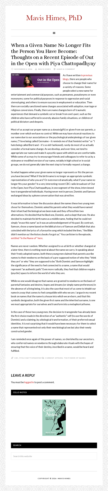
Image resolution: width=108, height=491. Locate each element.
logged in (29, 382)
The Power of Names (75, 358)
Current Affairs (54, 358)
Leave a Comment (66, 69)
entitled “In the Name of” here (26, 238)
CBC (16, 358)
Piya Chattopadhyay (30, 358)
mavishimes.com (54, 17)
